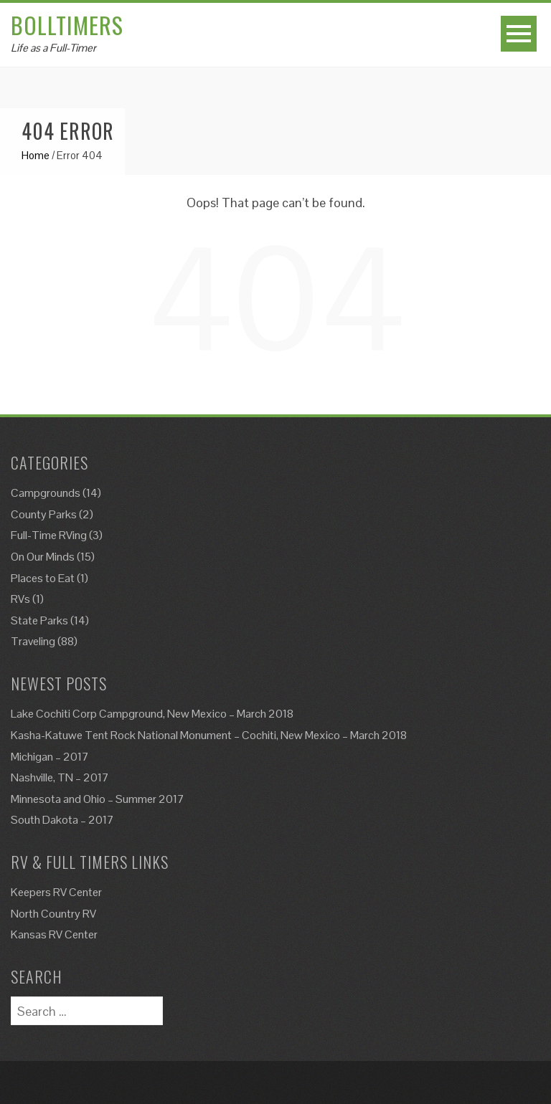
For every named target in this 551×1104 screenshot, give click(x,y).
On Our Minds (43, 556)
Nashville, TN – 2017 (60, 777)
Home (36, 155)
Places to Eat (43, 578)
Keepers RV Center (56, 892)
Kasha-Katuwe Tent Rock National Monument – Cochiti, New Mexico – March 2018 (209, 735)
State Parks (39, 620)
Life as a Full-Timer (53, 47)
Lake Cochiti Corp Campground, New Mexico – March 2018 (152, 713)
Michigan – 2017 (50, 756)
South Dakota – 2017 (62, 819)
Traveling (33, 641)
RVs (20, 598)
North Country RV (53, 913)
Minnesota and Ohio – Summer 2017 (97, 798)
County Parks (44, 514)
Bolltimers (67, 25)
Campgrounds (45, 492)
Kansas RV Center (54, 934)
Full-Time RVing (49, 535)
